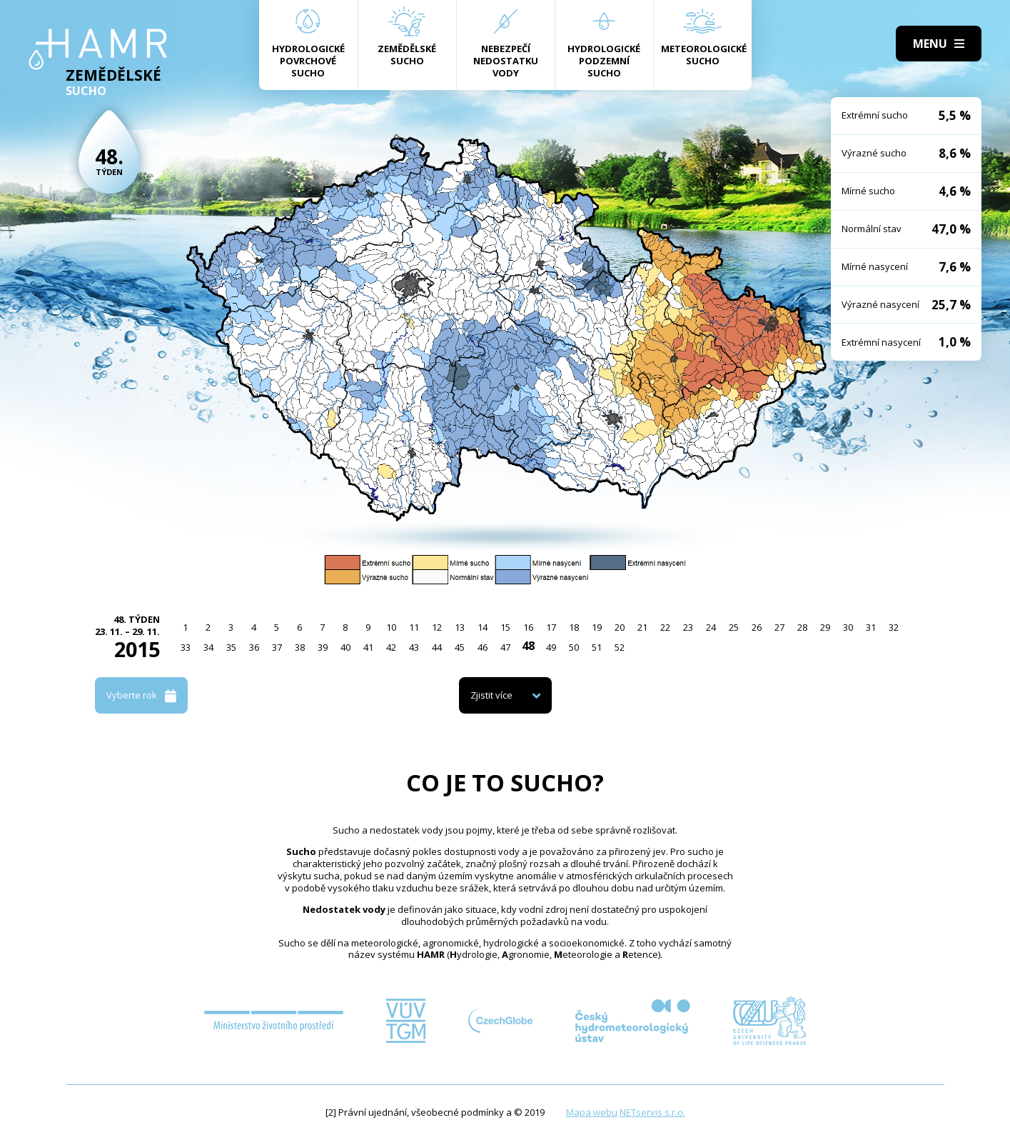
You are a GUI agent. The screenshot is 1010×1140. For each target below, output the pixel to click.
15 (505, 627)
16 (528, 627)
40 (345, 647)
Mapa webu (591, 1112)
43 (414, 647)
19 (597, 627)
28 (802, 627)
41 (368, 647)
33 (186, 647)
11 (414, 627)
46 (483, 647)
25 (734, 627)
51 (597, 647)
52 (620, 647)
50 (574, 647)
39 (323, 647)
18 (574, 627)
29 (825, 627)
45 (460, 647)
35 (231, 647)
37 (277, 647)
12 (437, 627)
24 (711, 627)
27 (779, 627)
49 (551, 647)
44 (437, 647)
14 (483, 627)
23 (688, 627)
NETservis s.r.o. (652, 1112)
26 (757, 627)
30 (848, 627)
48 (528, 646)
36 (254, 647)
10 (391, 627)
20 (620, 627)
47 (505, 647)
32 (894, 627)
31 (871, 627)
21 (642, 627)
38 (300, 647)
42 (391, 647)
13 (460, 627)
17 (551, 627)
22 (665, 627)
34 (208, 647)
